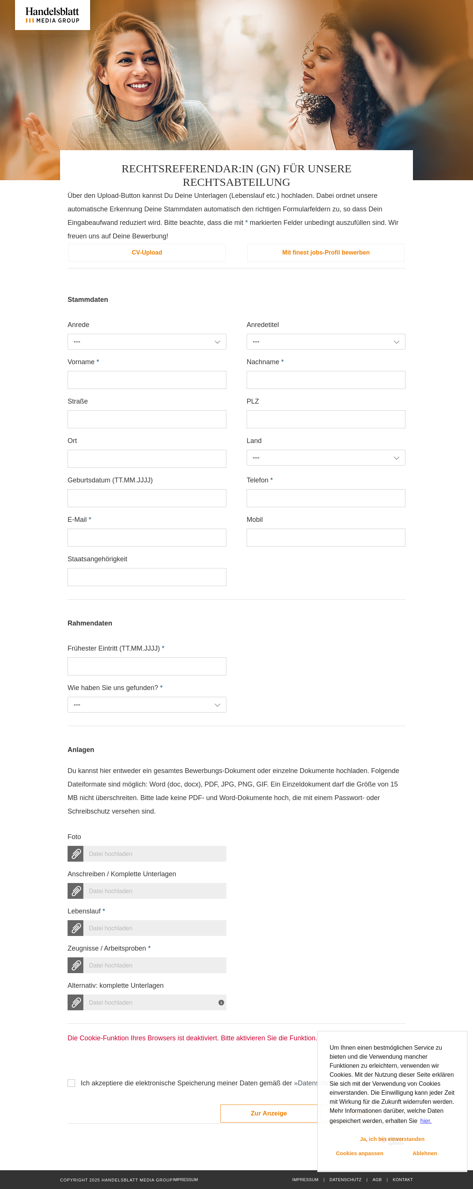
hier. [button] (426, 1121)
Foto (74, 837)
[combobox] (147, 342)
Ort (72, 441)
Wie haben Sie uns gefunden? (115, 688)
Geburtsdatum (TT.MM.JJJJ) (110, 480)
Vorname (83, 362)
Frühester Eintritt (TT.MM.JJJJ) (116, 648)
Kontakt (403, 1179)
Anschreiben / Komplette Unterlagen (122, 874)
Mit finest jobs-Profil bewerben (326, 252)
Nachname (265, 362)
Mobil (255, 519)
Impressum (305, 1179)
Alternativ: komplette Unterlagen (116, 985)
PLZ (253, 401)
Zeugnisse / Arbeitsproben (109, 948)
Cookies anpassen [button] (359, 1153)
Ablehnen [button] (425, 1153)
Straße (78, 401)
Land (254, 441)
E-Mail (79, 519)
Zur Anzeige (269, 1113)
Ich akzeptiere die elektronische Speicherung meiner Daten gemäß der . (225, 1083)
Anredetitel (263, 325)
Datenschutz (346, 1179)
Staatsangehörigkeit (97, 559)
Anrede (78, 325)
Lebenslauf (86, 911)
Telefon (260, 480)
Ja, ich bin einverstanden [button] (392, 1139)
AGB (376, 1179)
